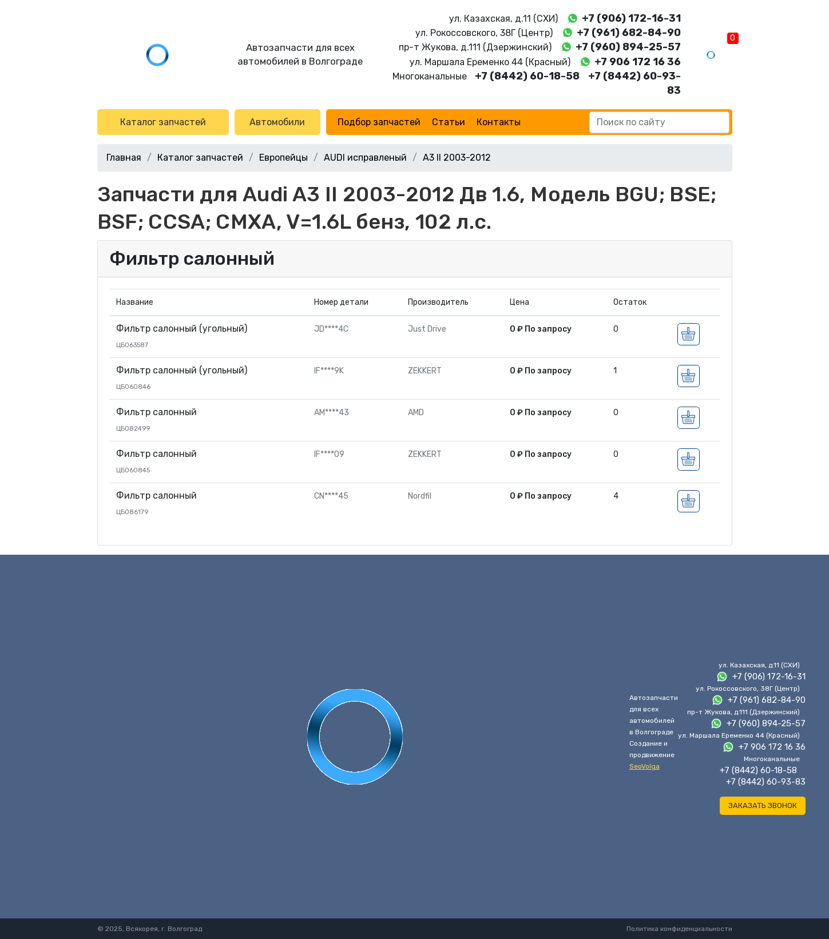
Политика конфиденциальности (679, 929)
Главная (123, 157)
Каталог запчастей (163, 122)
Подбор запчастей (379, 122)
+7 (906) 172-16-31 (631, 18)
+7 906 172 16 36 (637, 61)
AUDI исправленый (365, 157)
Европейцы (283, 157)
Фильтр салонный (192, 258)
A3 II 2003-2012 (457, 157)
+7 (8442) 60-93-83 (766, 782)
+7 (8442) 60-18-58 (527, 76)
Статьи (448, 122)
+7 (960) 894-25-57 (628, 47)
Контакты (499, 122)
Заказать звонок (762, 805)
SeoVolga (644, 766)
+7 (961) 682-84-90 (629, 32)
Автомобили (277, 122)
